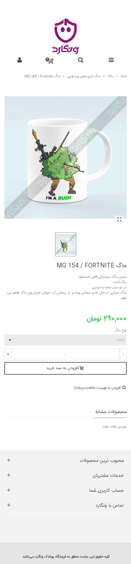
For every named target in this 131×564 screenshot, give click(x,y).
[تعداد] (65, 354)
